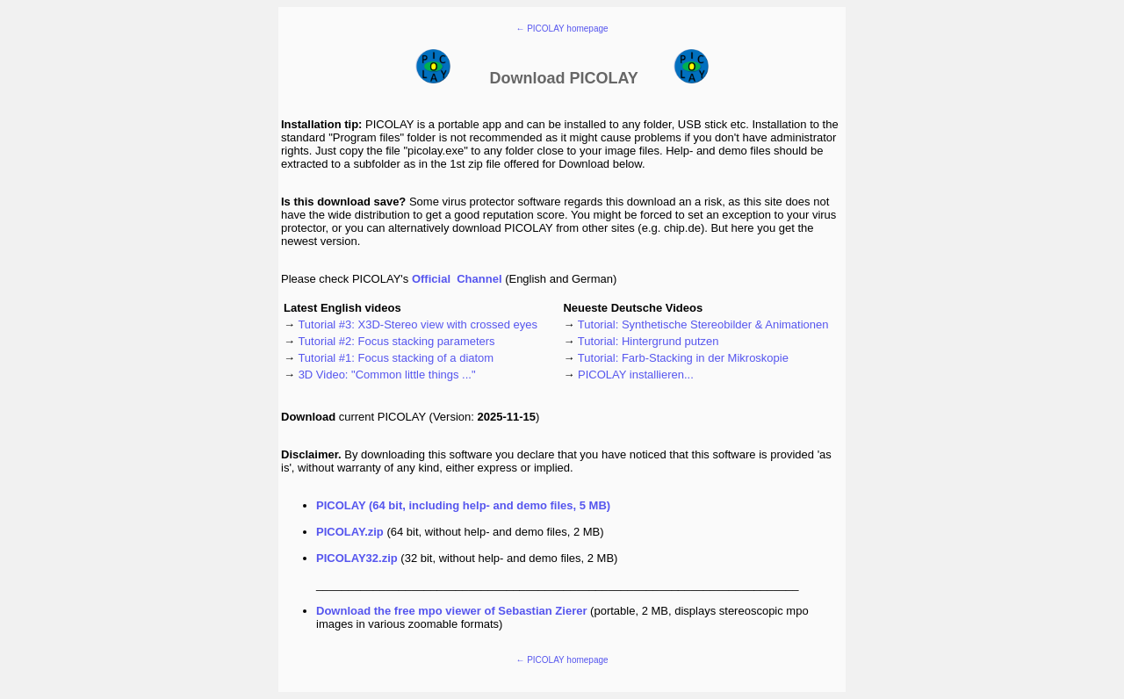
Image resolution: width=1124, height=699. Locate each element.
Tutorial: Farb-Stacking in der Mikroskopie (683, 357)
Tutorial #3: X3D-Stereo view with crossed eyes (417, 324)
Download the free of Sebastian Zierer (451, 610)
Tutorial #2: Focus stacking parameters (396, 341)
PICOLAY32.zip (357, 558)
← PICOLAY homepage (561, 28)
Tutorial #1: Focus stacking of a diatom (396, 357)
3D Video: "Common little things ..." (387, 374)
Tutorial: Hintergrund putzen (648, 341)
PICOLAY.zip (350, 531)
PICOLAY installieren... (636, 374)
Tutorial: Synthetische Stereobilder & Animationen (703, 324)
